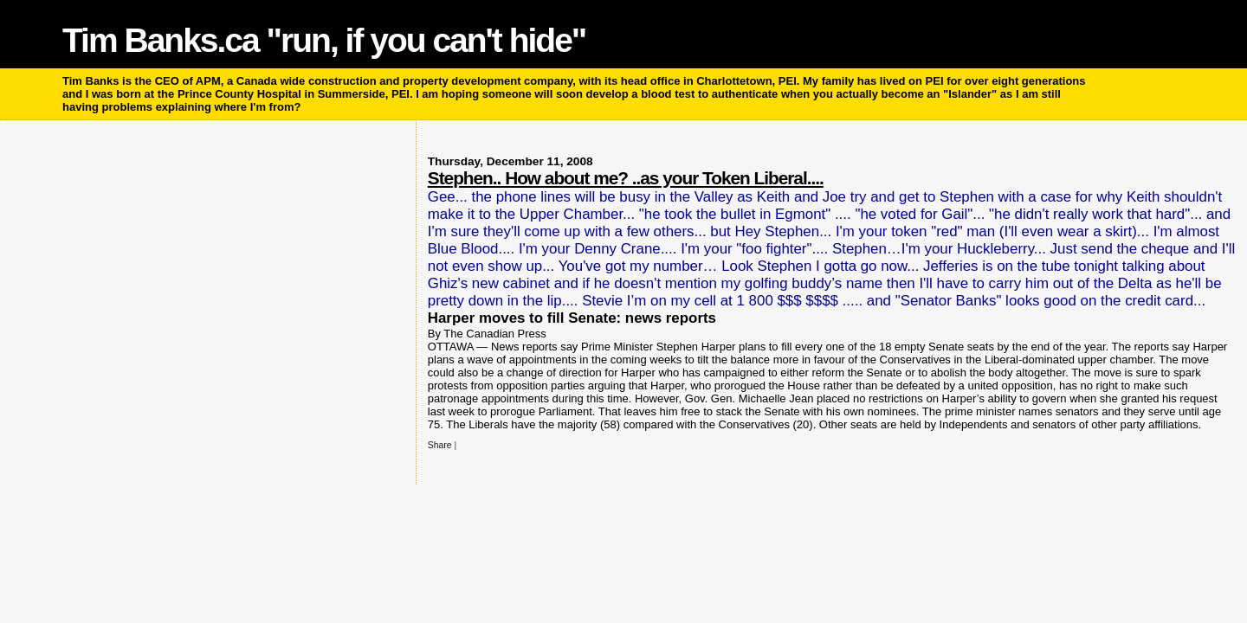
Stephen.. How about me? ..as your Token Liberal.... (626, 178)
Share (440, 445)
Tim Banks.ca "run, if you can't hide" (323, 40)
